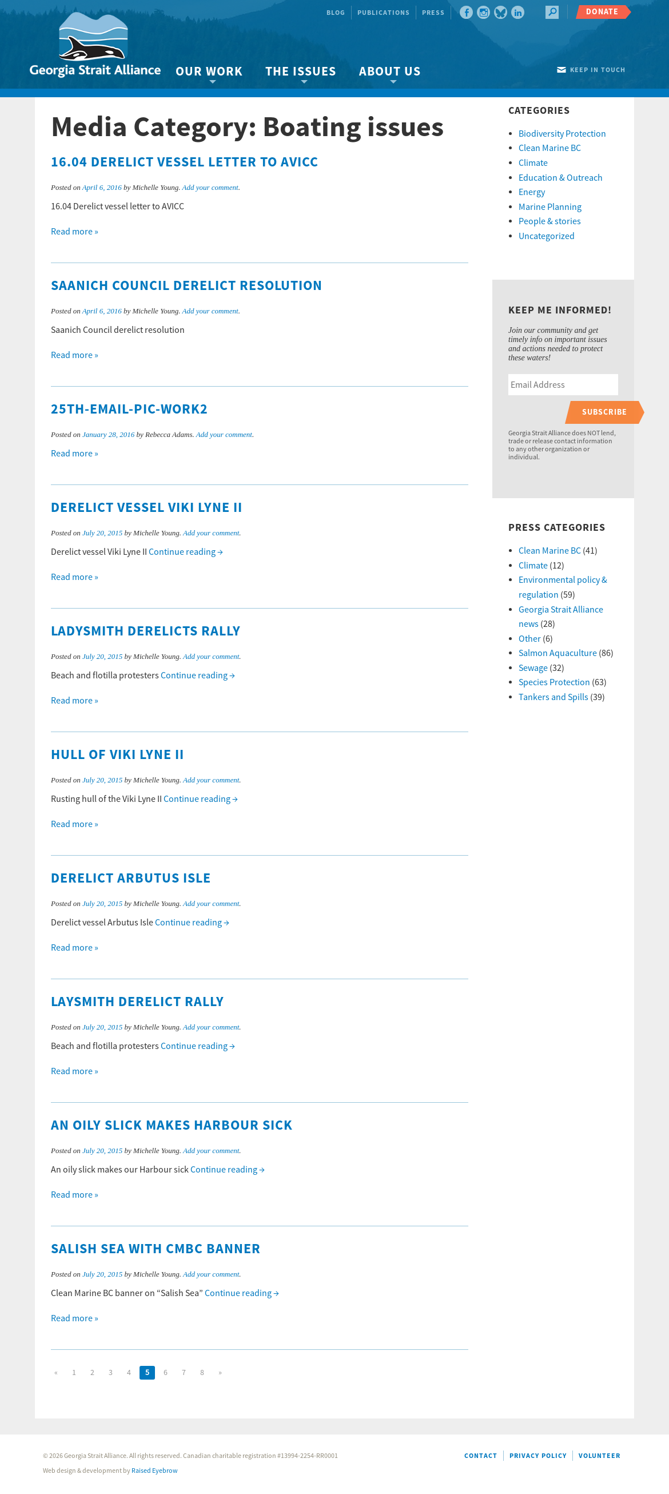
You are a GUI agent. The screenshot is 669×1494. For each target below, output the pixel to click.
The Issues (300, 71)
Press (433, 13)
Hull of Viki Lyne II (117, 755)
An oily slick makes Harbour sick (172, 1125)
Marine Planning (550, 207)
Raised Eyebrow (155, 1471)
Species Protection (554, 682)
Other (530, 639)
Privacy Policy (538, 1456)
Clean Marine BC (550, 148)
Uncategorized (547, 236)
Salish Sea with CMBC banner (156, 1249)
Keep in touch (598, 70)
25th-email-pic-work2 (129, 409)
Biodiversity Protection (562, 134)
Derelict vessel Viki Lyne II (146, 508)
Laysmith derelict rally (137, 1002)
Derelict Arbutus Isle (131, 878)
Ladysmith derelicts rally (146, 631)
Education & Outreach (561, 178)
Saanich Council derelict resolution (186, 286)
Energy (532, 192)
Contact (480, 1456)
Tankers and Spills (553, 697)
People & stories (550, 221)
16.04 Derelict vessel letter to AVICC (184, 162)
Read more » (74, 231)
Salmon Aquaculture (558, 653)
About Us (390, 71)
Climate (533, 163)
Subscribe (604, 412)
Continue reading (186, 552)
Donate (602, 11)
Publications (383, 13)
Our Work (209, 71)
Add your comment (210, 187)
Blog (335, 13)
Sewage (533, 668)
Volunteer (599, 1456)
